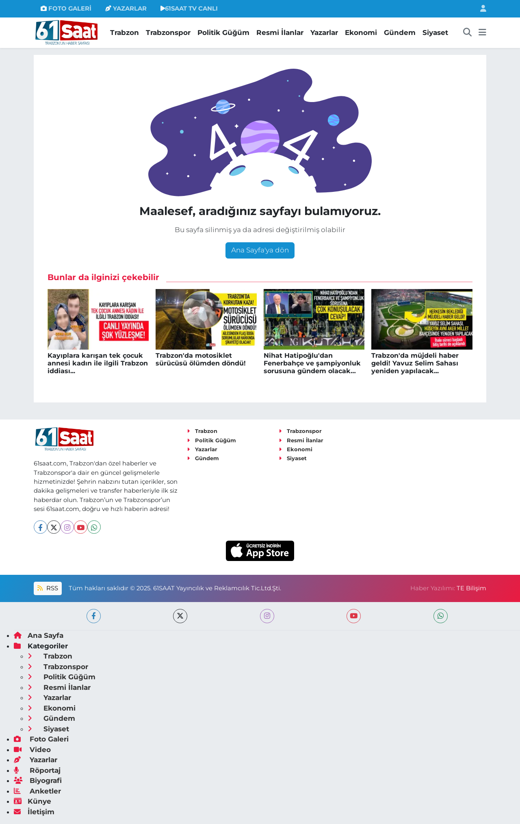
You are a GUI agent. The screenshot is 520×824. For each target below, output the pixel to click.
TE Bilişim (471, 588)
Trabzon (124, 32)
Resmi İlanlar (279, 32)
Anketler (37, 791)
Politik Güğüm (223, 32)
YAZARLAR (126, 8)
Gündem (400, 32)
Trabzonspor (168, 32)
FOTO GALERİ (66, 8)
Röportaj (37, 770)
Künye (32, 801)
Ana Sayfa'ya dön (260, 250)
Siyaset (435, 32)
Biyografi (38, 780)
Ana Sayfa (38, 635)
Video (32, 750)
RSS (47, 588)
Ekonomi (361, 32)
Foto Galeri (41, 739)
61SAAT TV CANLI (189, 8)
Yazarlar (324, 32)
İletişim (34, 812)
